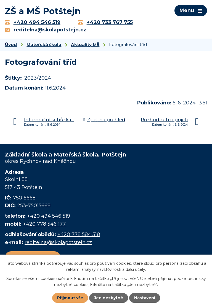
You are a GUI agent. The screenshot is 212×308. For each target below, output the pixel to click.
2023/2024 (37, 78)
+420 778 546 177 (44, 224)
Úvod (11, 44)
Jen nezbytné (108, 297)
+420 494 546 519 (48, 216)
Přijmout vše (70, 297)
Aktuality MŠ (85, 44)
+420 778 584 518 (78, 234)
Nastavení (144, 297)
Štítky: (13, 78)
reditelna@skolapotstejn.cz (58, 242)
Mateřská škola (43, 44)
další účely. (136, 269)
